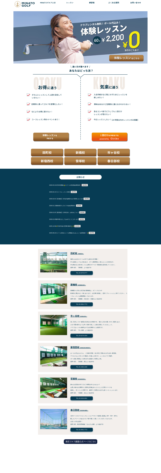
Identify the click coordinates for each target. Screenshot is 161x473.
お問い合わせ (135, 2)
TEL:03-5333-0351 (81, 398)
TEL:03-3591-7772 (81, 304)
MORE (85, 185)
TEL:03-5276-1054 (81, 335)
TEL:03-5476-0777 (81, 273)
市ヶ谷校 (78, 316)
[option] (80, 35)
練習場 (91, 2)
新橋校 (78, 284)
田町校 (77, 253)
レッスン (69, 2)
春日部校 (79, 410)
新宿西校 (80, 347)
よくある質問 (113, 2)
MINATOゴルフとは (48, 2)
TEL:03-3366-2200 (81, 367)
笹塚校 (78, 379)
